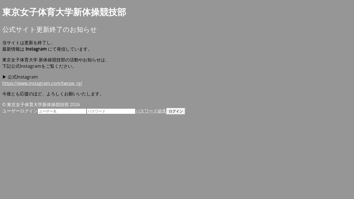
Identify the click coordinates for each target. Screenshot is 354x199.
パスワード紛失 (151, 111)
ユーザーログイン (20, 111)
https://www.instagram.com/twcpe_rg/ (42, 83)
